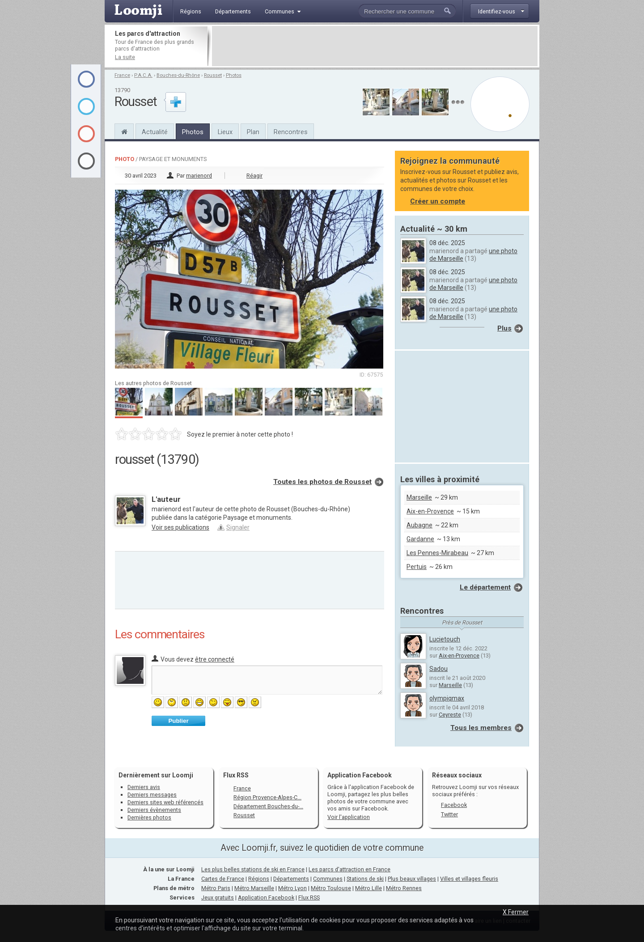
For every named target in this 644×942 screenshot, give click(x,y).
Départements (291, 878)
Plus (504, 328)
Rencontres (291, 132)
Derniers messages (152, 794)
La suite (125, 57)
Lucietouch (444, 639)
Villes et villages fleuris (469, 878)
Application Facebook (266, 897)
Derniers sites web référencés (165, 802)
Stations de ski (365, 878)
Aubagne (419, 525)
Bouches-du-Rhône (178, 75)
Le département (485, 587)
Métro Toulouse (331, 888)
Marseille (419, 497)
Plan (253, 132)
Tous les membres (481, 728)
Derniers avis (143, 787)
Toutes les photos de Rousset (322, 482)
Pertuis (417, 566)
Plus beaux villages (412, 878)
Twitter (449, 814)
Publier (178, 720)
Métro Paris (215, 888)
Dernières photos (149, 817)
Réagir (254, 175)
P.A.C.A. (143, 75)
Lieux (225, 132)
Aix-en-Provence (430, 511)
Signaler (238, 527)
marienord (199, 175)
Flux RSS (236, 775)
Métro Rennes (404, 888)
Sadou (438, 668)
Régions (258, 878)
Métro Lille (368, 888)
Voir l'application (348, 817)
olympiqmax (446, 698)
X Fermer (516, 912)
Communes (328, 878)
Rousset (213, 75)
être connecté (214, 659)
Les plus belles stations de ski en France (253, 869)
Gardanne (420, 539)
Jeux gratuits (217, 897)
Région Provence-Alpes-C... (267, 797)
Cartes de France (222, 878)
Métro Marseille (254, 888)
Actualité (155, 132)
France (122, 75)
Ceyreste (450, 714)
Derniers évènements (154, 809)
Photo (124, 159)
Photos (234, 75)
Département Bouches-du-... (268, 806)
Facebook (454, 805)
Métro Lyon (292, 888)
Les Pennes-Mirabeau (437, 552)
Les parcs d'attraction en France (349, 869)
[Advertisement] (375, 46)
